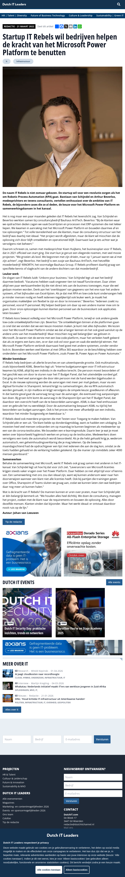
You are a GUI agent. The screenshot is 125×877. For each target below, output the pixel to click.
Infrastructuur (23, 61)
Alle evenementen (12, 798)
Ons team (8, 814)
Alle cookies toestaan (48, 870)
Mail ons (68, 827)
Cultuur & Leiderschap (15, 778)
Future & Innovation (13, 782)
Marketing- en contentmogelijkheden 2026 (26, 806)
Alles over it (11, 709)
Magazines (8, 802)
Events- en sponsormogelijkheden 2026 (24, 810)
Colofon (7, 818)
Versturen (102, 739)
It (6, 61)
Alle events (114, 582)
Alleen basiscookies (77, 870)
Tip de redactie (13, 521)
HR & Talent (9, 774)
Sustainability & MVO (14, 786)
